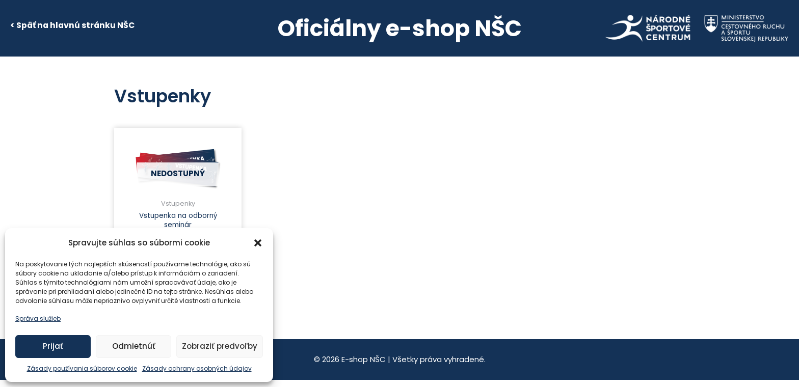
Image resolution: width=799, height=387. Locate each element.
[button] (258, 243)
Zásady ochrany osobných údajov (197, 368)
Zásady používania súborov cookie (82, 368)
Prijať (53, 346)
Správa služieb (38, 318)
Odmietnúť (133, 346)
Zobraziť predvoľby (219, 346)
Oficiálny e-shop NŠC (400, 28)
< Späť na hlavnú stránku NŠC (72, 25)
